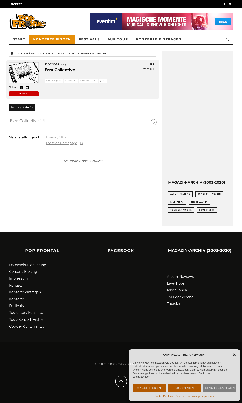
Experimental (88, 81)
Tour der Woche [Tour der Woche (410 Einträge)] (181, 210)
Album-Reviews (180, 276)
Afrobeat (71, 81)
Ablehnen (184, 388)
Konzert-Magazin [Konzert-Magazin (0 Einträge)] (209, 194)
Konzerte (16, 299)
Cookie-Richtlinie (164, 396)
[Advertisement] (197, 115)
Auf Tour (118, 39)
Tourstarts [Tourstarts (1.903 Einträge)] (207, 210)
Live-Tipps (175, 283)
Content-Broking (23, 271)
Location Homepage (61, 143)
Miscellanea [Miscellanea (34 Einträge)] (199, 202)
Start (19, 39)
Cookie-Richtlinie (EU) (27, 326)
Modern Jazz (54, 81)
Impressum (208, 396)
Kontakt (15, 285)
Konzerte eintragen (159, 39)
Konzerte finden (52, 39)
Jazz (103, 81)
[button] (234, 355)
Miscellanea (177, 290)
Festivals (89, 39)
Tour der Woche (180, 297)
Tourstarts (175, 304)
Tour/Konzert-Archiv (26, 319)
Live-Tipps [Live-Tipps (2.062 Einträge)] (177, 202)
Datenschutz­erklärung (187, 396)
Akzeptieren (149, 388)
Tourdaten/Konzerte (26, 312)
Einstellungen (220, 388)
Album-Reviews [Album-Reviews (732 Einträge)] (180, 194)
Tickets (16, 4)
